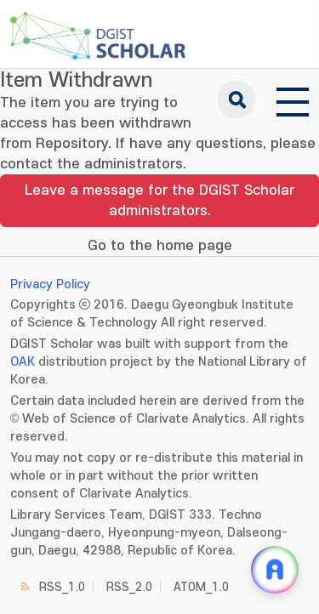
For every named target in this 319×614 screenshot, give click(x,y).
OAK (22, 362)
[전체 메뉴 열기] (292, 99)
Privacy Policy (50, 284)
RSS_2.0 (129, 587)
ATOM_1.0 (201, 587)
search (236, 99)
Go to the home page (160, 245)
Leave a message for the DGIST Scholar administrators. (159, 201)
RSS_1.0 (62, 587)
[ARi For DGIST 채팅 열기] (275, 570)
